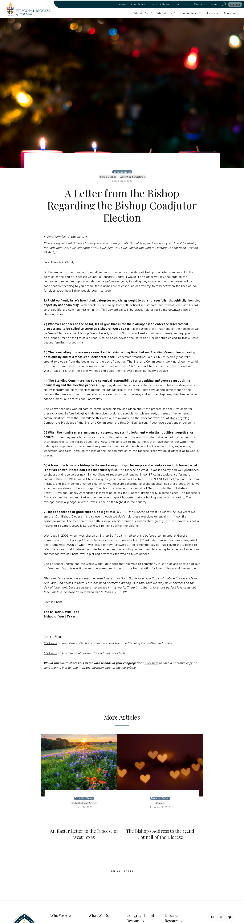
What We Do (98, 915)
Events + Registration (164, 4)
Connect (199, 4)
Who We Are (60, 915)
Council (160, 803)
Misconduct (212, 13)
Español (235, 4)
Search (215, 4)
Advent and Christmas (132, 176)
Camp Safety (232, 13)
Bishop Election (108, 176)
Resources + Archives (130, 4)
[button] (142, 13)
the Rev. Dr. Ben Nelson (131, 422)
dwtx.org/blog (179, 418)
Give (186, 4)
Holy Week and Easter (84, 803)
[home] (28, 9)
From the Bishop (122, 171)
